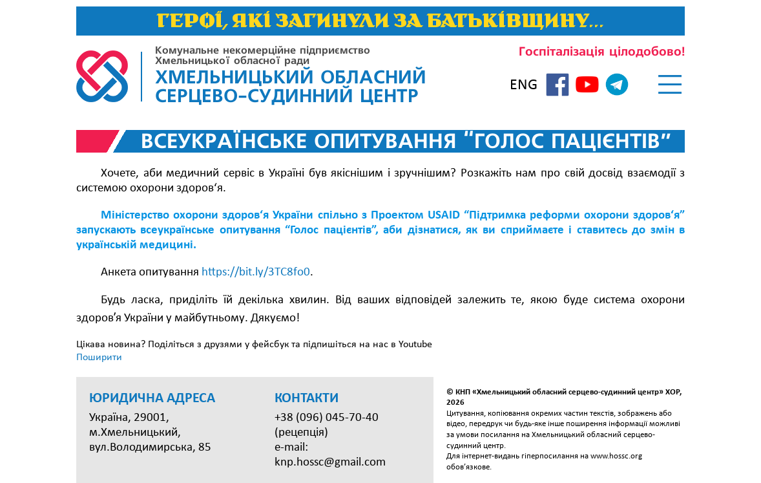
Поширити (99, 357)
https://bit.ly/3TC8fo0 (256, 272)
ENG (523, 85)
